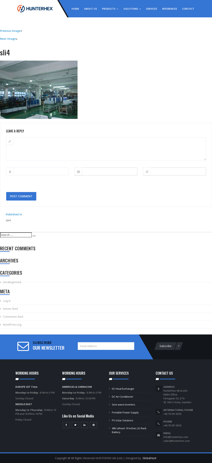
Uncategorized (12, 282)
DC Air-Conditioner (122, 396)
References (169, 8)
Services (151, 8)
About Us (90, 8)
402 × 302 (23, 121)
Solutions (132, 8)
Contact (188, 8)
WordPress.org (12, 324)
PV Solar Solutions (122, 420)
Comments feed (13, 316)
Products (110, 8)
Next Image (8, 39)
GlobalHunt (149, 458)
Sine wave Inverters (123, 404)
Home (75, 8)
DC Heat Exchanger (123, 388)
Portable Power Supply (125, 412)
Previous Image (10, 31)
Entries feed (10, 309)
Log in (7, 301)
